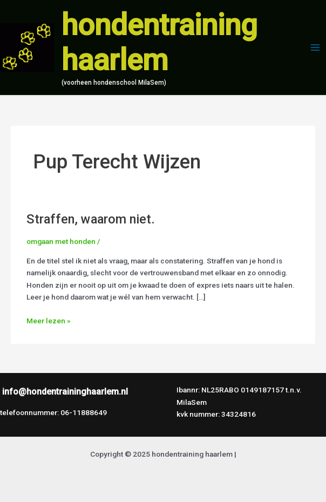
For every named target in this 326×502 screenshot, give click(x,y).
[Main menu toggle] (315, 47)
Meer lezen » (48, 320)
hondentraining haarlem (159, 43)
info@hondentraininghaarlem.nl (65, 391)
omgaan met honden (61, 241)
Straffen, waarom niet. (90, 219)
